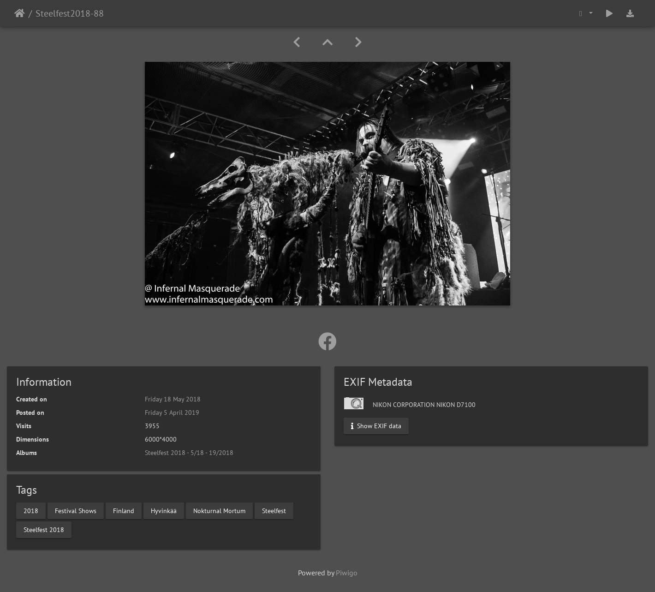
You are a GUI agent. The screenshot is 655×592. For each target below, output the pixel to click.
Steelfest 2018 (44, 529)
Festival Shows (75, 510)
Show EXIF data (376, 426)
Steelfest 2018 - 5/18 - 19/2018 (189, 452)
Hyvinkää (164, 510)
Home (19, 13)
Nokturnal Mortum (219, 510)
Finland (123, 510)
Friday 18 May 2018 (173, 399)
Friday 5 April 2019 (172, 412)
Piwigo (346, 572)
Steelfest (274, 510)
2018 (31, 510)
